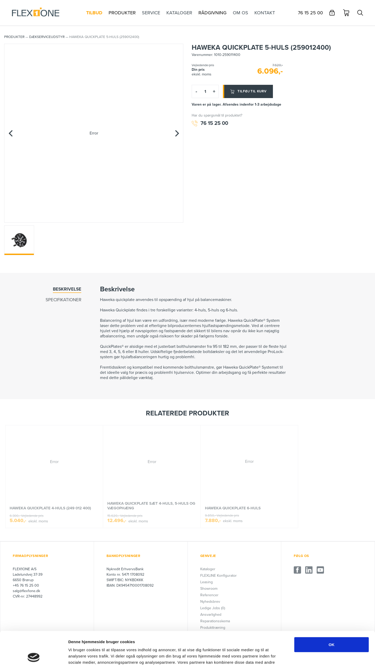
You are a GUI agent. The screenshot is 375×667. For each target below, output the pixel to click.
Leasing (206, 582)
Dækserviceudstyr (47, 37)
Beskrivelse (67, 289)
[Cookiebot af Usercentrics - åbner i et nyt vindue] (34, 657)
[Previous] (10, 133)
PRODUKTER (14, 37)
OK (332, 612)
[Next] (176, 133)
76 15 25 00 (210, 123)
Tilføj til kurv (248, 91)
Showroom (208, 588)
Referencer (209, 595)
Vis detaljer (270, 657)
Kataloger (207, 569)
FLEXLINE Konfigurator (218, 575)
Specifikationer (63, 300)
